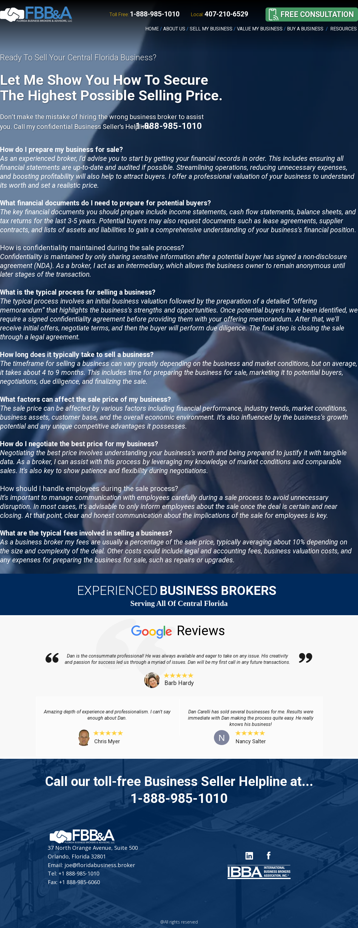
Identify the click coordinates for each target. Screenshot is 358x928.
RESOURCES (344, 29)
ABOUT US (174, 29)
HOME (152, 29)
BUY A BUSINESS (305, 29)
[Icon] (268, 855)
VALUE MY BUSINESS (260, 29)
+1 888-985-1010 (78, 873)
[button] (317, 14)
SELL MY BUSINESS (211, 29)
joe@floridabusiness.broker (99, 865)
